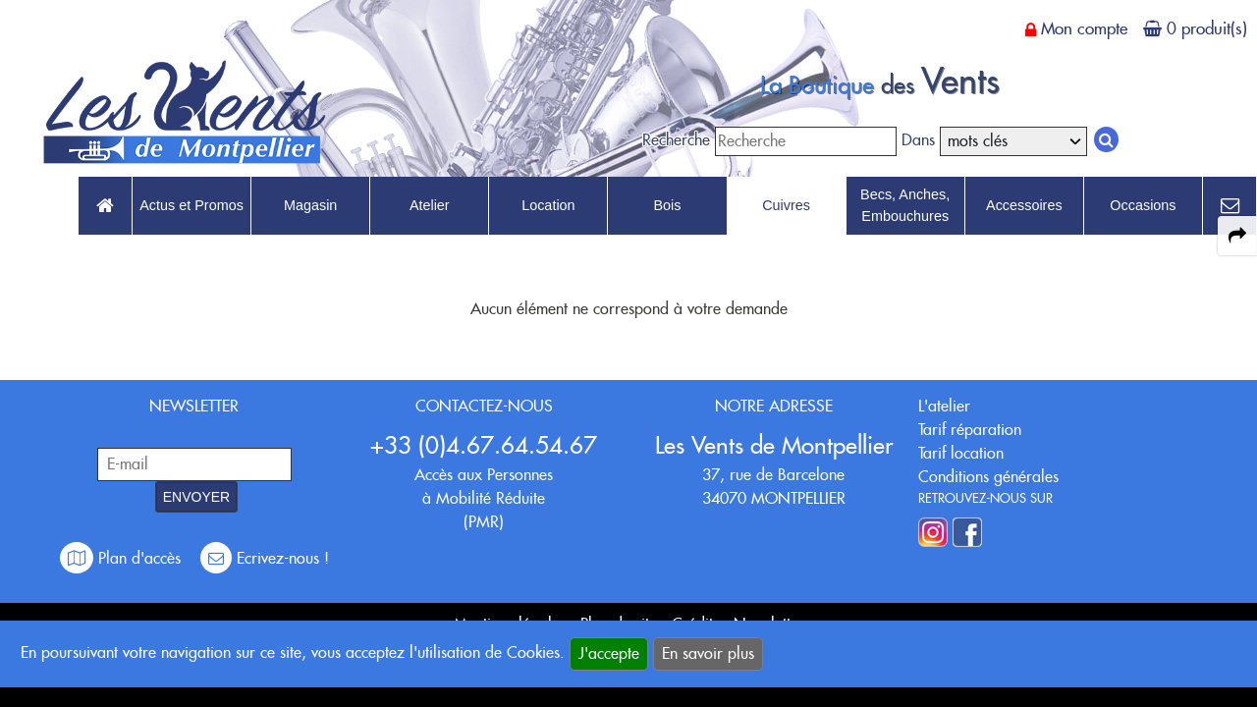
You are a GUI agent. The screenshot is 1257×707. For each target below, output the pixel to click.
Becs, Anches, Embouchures (905, 205)
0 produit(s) (1207, 28)
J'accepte (608, 653)
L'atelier (944, 406)
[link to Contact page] (1229, 206)
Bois (667, 205)
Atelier (430, 205)
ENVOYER (196, 497)
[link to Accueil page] (105, 206)
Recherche (676, 140)
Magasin (310, 205)
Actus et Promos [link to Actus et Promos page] (191, 205)
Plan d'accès (123, 558)
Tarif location (961, 453)
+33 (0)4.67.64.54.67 (483, 445)
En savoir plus (708, 653)
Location (547, 205)
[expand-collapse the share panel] (1237, 235)
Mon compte (1084, 28)
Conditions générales (988, 476)
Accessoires (1024, 205)
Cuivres (786, 205)
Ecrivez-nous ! (264, 558)
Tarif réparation (969, 429)
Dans (918, 140)
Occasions (1142, 205)
